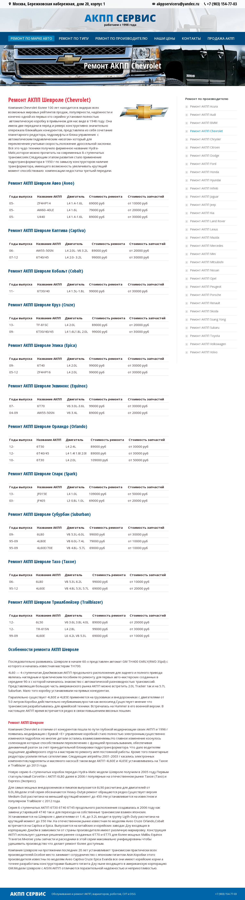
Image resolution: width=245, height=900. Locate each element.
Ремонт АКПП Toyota (205, 336)
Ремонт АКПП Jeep (203, 205)
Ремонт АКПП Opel (203, 278)
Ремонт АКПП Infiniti (204, 188)
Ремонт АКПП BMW (204, 123)
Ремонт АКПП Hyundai (205, 180)
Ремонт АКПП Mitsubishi (206, 262)
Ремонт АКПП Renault (205, 303)
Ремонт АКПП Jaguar (204, 196)
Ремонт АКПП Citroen (205, 147)
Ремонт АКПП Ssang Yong (208, 319)
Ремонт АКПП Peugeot (205, 287)
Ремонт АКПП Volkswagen (208, 344)
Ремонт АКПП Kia (202, 213)
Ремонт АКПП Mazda (204, 237)
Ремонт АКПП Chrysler (205, 139)
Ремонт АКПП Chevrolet (206, 131)
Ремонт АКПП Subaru (204, 327)
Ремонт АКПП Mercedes (206, 246)
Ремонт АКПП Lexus (204, 229)
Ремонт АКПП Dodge (204, 155)
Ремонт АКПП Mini (203, 254)
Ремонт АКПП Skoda (204, 311)
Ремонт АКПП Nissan (204, 270)
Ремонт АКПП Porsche (205, 295)
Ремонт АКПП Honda (204, 172)
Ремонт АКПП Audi (203, 115)
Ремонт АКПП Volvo (204, 352)
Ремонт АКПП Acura (204, 106)
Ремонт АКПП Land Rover (207, 221)
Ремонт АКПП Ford (203, 164)
